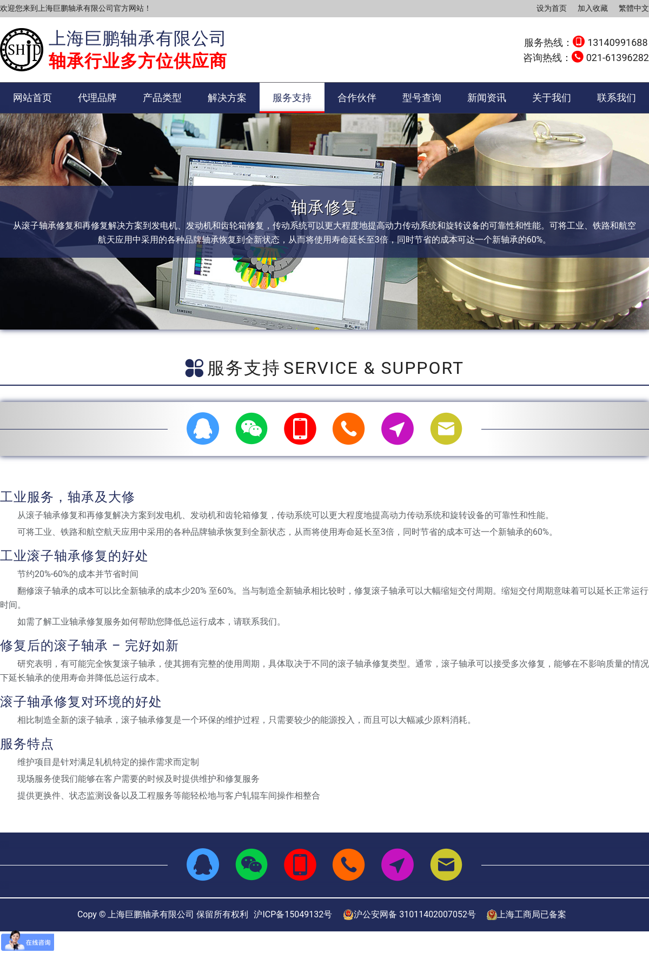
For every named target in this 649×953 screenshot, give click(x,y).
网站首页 (32, 97)
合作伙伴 (356, 97)
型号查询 (421, 97)
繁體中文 (634, 8)
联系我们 (616, 97)
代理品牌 (97, 97)
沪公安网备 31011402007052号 (409, 914)
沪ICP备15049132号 (293, 914)
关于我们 (551, 97)
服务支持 (292, 97)
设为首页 (552, 8)
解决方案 (227, 97)
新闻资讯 (486, 97)
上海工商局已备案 (526, 914)
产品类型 (162, 97)
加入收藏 (593, 8)
